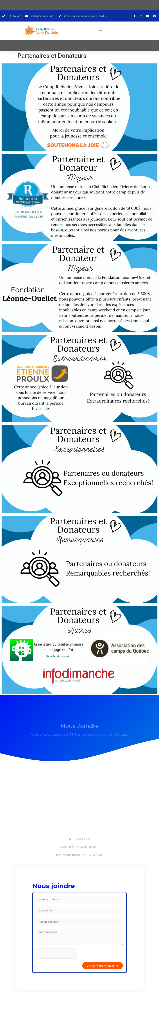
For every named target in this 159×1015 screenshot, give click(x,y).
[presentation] (56, 953)
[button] (100, 30)
